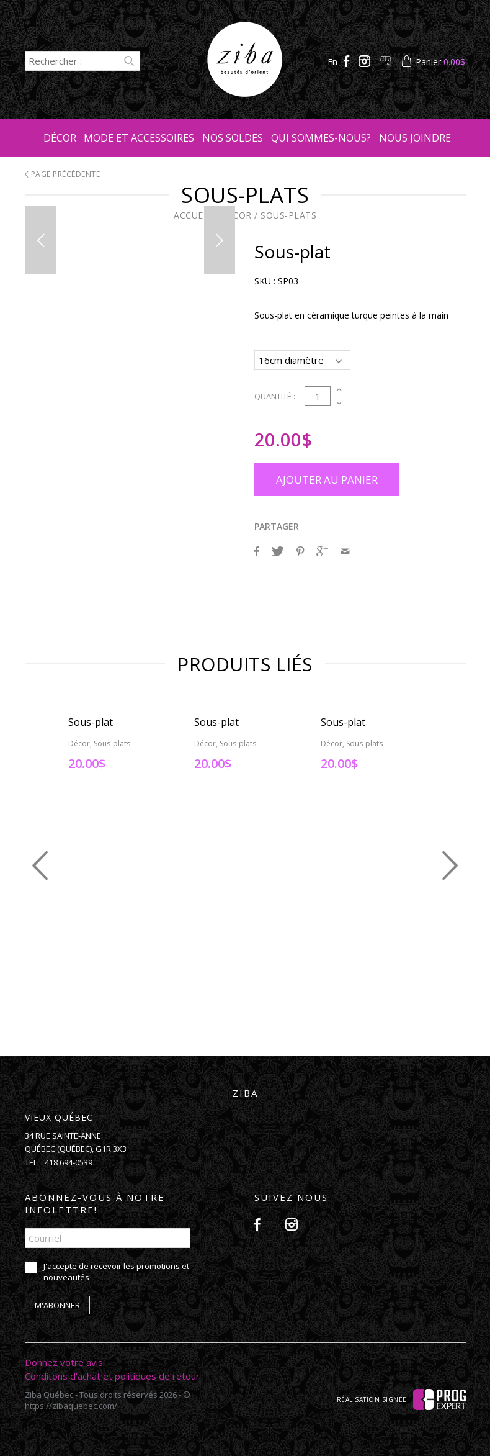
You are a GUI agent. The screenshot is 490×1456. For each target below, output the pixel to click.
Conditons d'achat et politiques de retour (112, 1374)
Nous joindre (415, 138)
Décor (59, 138)
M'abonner (57, 1303)
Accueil (193, 215)
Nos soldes (232, 138)
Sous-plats (288, 215)
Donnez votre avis (64, 1360)
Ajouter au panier (327, 478)
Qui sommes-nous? (321, 138)
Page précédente (62, 174)
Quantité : (274, 394)
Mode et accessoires (139, 138)
